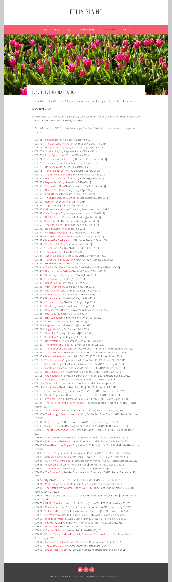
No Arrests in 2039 (54, 340)
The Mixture (51, 279)
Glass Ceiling (51, 464)
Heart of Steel (52, 190)
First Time (50, 422)
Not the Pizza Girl (54, 217)
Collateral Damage (55, 511)
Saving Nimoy (52, 410)
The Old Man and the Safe (58, 348)
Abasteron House (54, 367)
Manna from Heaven (55, 507)
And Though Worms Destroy (59, 255)
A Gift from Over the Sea (57, 460)
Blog (70, 29)
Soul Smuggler (53, 213)
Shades (49, 395)
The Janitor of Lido (55, 186)
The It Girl (50, 453)
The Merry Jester (54, 360)
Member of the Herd (55, 309)
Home (45, 29)
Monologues (51, 139)
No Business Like (53, 166)
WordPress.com (113, 576)
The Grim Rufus (53, 244)
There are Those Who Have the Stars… (65, 402)
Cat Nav (49, 321)
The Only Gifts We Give (57, 248)
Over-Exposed (52, 294)
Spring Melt (51, 282)
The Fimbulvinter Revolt (57, 159)
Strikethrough (52, 468)
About (57, 29)
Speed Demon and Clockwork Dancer (65, 259)
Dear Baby (50, 313)
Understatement (54, 298)
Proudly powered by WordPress (67, 576)
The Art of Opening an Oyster (60, 429)
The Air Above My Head (57, 344)
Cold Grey (50, 437)
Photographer (88, 29)
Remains (49, 201)
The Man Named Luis (56, 224)
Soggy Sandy (52, 329)
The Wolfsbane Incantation (59, 143)
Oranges (49, 379)
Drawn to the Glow (55, 356)
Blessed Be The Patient (57, 240)
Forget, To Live (53, 425)
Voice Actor (109, 29)
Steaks (48, 306)
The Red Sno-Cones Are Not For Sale (64, 267)
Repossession (52, 325)
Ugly (47, 480)
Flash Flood (51, 337)
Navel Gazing (52, 526)
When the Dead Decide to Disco (61, 495)
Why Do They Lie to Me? (57, 503)
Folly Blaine (86, 11)
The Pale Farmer (54, 352)
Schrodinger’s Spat (55, 275)
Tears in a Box (52, 383)
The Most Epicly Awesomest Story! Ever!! (66, 487)
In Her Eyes (51, 155)
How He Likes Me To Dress (58, 271)
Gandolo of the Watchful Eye (60, 178)
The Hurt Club (52, 530)
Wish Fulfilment (53, 286)
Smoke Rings (52, 387)
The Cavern (51, 251)
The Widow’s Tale (54, 545)
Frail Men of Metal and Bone (59, 236)
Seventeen (51, 333)
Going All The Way (54, 147)
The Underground (54, 163)
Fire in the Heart (53, 398)
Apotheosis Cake (54, 375)
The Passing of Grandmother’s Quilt (63, 414)
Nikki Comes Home (55, 317)
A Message (50, 514)
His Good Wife (52, 371)
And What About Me (55, 290)
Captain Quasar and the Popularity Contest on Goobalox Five (77, 534)
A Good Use (51, 364)
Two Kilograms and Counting (60, 197)
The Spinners (52, 472)
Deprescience (52, 182)
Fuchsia (49, 522)
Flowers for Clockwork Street (60, 541)
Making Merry (52, 441)
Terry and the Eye (54, 302)
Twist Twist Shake (54, 391)
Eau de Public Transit (56, 549)
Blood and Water (54, 518)
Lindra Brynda (52, 193)
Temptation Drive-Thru (57, 170)
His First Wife (51, 263)
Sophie (49, 205)
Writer (126, 29)
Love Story (51, 221)
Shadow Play (52, 151)
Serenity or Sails (53, 456)
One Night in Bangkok (56, 232)
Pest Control (51, 483)
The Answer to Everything (58, 174)
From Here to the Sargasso (59, 445)
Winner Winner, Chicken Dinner (61, 209)
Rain (47, 228)
